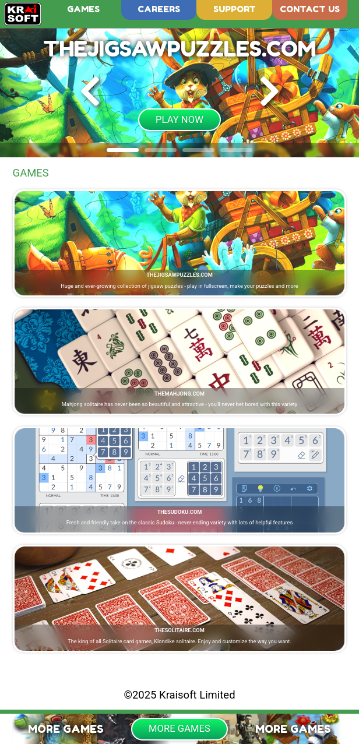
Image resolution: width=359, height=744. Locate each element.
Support (234, 9)
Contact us (310, 9)
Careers (159, 9)
